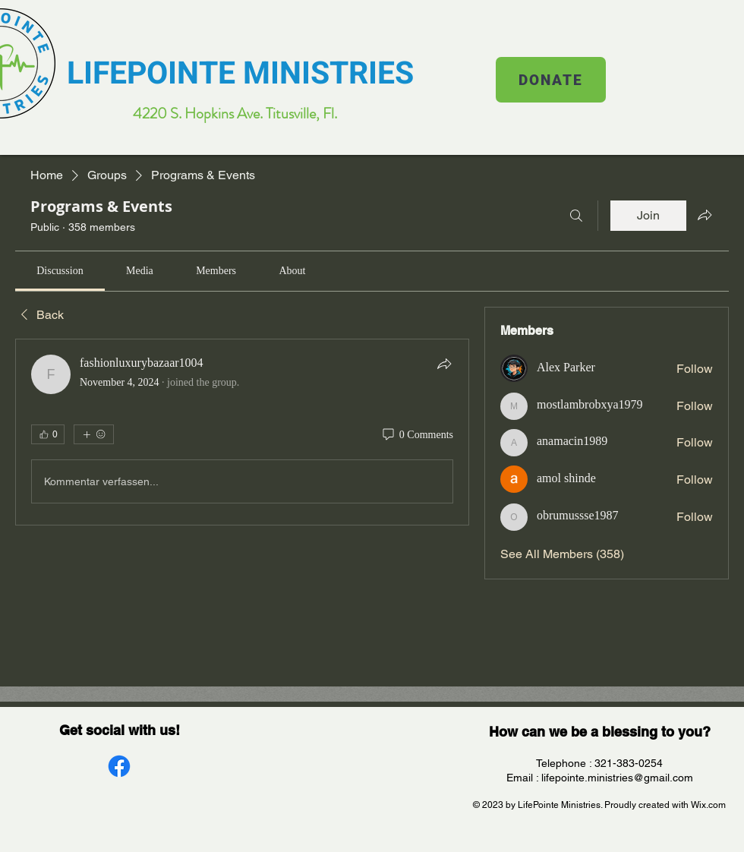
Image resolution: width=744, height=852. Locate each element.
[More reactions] (94, 434)
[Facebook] (119, 766)
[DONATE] (551, 80)
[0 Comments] (416, 435)
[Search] (576, 215)
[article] (242, 432)
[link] (59, 270)
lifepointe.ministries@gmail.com (617, 778)
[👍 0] (48, 434)
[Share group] (704, 215)
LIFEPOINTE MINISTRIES (240, 73)
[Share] (444, 364)
